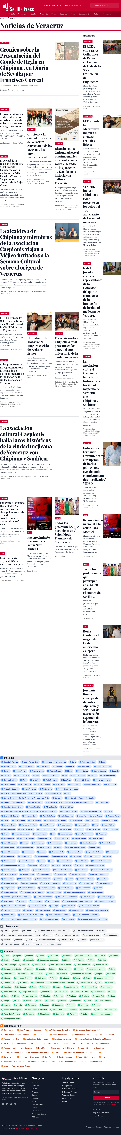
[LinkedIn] (15, 1104)
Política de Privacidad (70, 1089)
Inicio (2, 18)
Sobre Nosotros (68, 1082)
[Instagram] (11, 1104)
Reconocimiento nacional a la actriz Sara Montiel (38, 543)
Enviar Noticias (98, 1116)
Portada (12, 14)
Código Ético (67, 1086)
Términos (107, 1127)
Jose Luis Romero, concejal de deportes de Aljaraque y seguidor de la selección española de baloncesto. (91, 706)
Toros (73, 14)
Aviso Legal (66, 1098)
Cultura (96, 14)
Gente (53, 14)
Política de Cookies (69, 1092)
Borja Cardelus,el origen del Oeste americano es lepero (11, 561)
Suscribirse (106, 1097)
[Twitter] (7, 1104)
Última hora (22, 14)
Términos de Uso (68, 1095)
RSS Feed (35, 1117)
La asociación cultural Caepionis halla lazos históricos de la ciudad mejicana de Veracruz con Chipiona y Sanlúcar (92, 383)
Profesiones (108, 14)
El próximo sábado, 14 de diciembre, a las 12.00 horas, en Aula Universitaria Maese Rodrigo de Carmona (12, 120)
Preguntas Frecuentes (101, 1113)
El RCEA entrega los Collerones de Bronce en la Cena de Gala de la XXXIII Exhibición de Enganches (12, 324)
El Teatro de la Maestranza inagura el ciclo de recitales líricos (38, 345)
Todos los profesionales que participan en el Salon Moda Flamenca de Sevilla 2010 (67, 532)
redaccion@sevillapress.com (26, 1128)
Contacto (65, 1101)
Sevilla (33, 14)
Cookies (99, 1127)
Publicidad (96, 1110)
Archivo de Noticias (39, 1114)
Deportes (63, 14)
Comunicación (84, 14)
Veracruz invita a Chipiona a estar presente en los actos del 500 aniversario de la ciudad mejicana (66, 347)
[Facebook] (3, 1104)
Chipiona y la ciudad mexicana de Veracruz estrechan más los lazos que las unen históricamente (39, 145)
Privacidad (90, 1127)
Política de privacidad (109, 1105)
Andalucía (44, 14)
